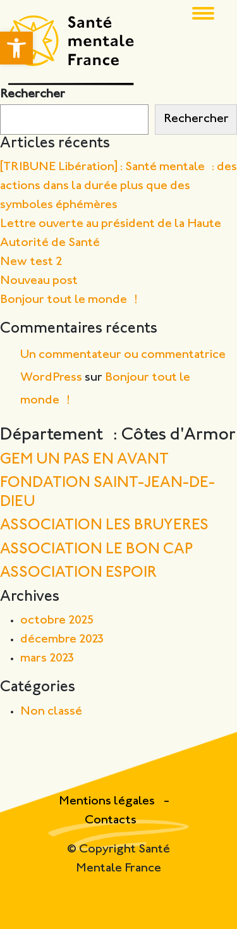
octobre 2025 (57, 620)
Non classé (51, 711)
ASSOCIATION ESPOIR (78, 573)
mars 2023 (47, 658)
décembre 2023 (62, 639)
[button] (16, 48)
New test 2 (31, 262)
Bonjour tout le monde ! (69, 300)
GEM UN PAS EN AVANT (84, 460)
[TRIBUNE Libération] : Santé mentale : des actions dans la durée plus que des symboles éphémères (118, 186)
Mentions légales (108, 801)
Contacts (111, 820)
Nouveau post (39, 281)
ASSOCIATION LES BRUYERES (104, 525)
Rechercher (32, 94)
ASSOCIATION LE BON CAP (96, 550)
